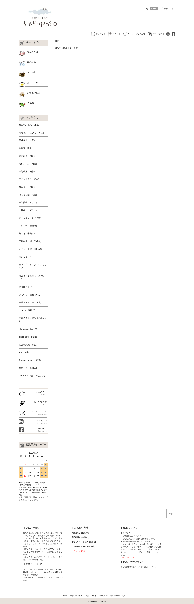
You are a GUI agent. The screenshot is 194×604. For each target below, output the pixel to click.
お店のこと (98, 34)
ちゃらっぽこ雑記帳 (134, 34)
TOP (57, 41)
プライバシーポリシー (99, 596)
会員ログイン (169, 9)
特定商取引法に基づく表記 (79, 596)
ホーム (65, 596)
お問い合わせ (156, 34)
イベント (114, 34)
